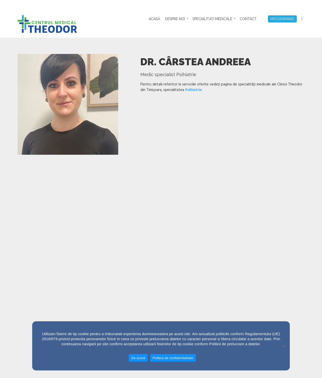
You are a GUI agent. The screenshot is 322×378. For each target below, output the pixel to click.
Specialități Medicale (212, 19)
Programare (282, 19)
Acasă (154, 19)
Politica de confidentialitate (173, 358)
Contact (248, 19)
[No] (283, 346)
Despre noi (175, 19)
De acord (138, 358)
